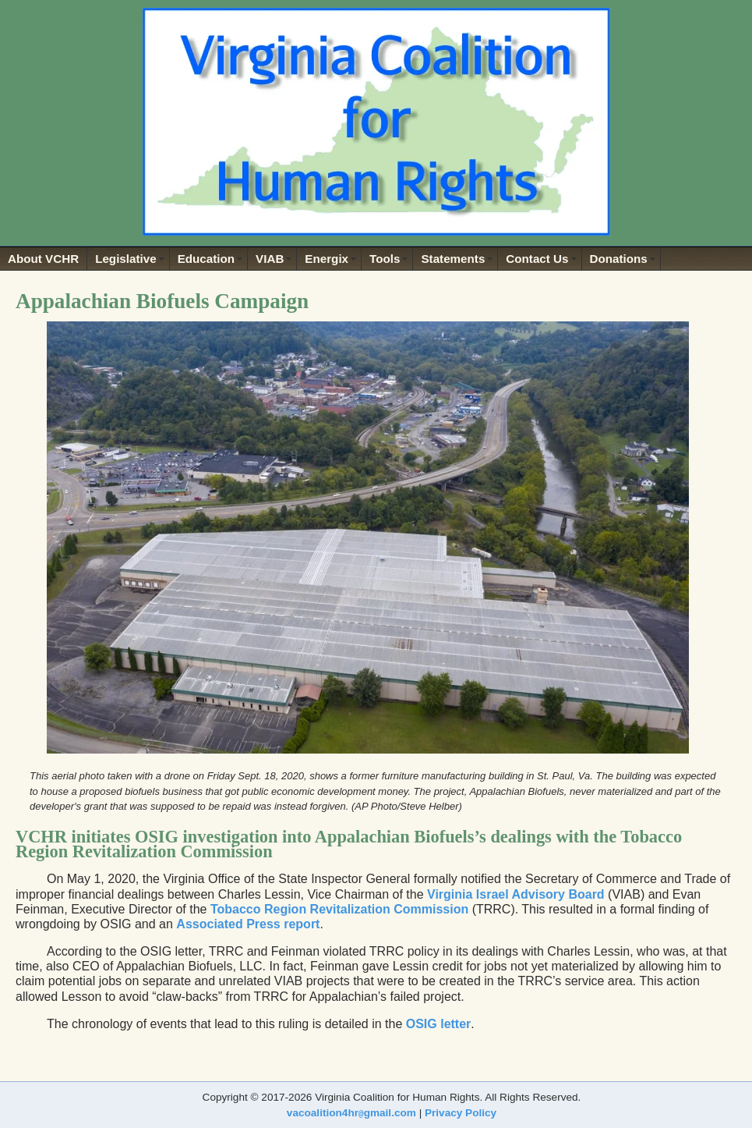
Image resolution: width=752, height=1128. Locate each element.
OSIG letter (438, 1023)
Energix (326, 258)
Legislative (126, 258)
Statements (453, 258)
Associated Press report (248, 924)
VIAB (270, 258)
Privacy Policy (460, 1113)
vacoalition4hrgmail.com (351, 1113)
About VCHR (43, 258)
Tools (384, 258)
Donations (619, 258)
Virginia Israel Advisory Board (516, 894)
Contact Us (537, 258)
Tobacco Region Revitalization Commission (339, 909)
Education (206, 258)
